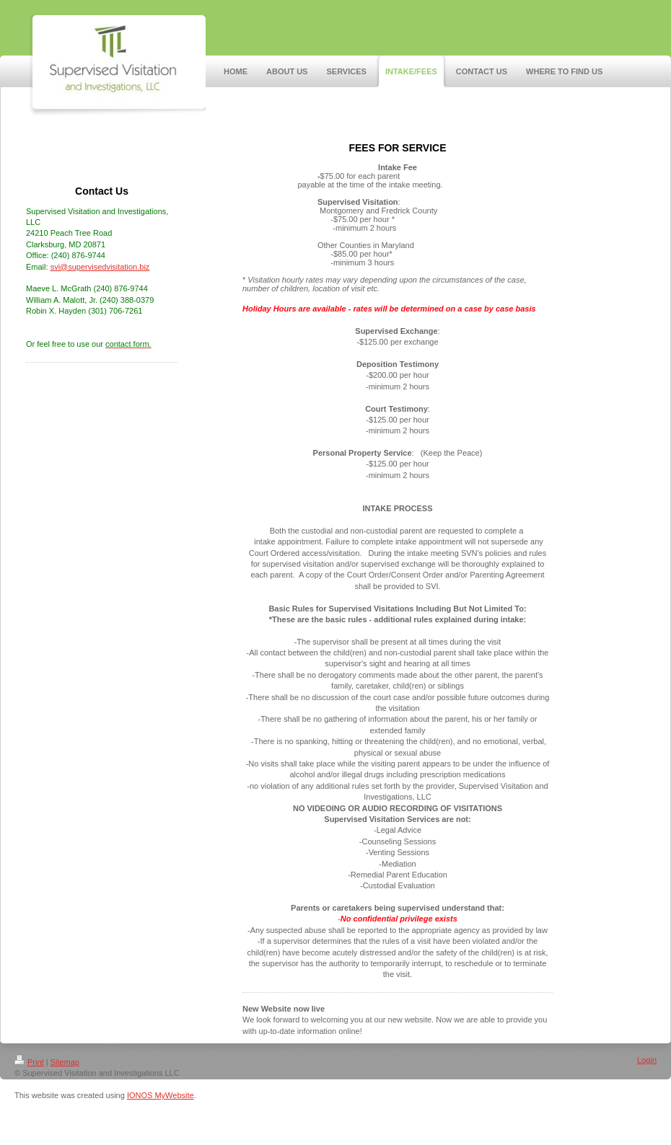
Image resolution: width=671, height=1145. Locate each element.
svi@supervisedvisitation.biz (100, 266)
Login (647, 1060)
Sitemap (65, 1062)
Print (29, 1062)
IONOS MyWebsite (160, 1095)
